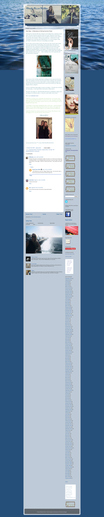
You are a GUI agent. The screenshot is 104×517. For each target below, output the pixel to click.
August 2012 (67, 411)
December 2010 (68, 443)
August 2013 (67, 391)
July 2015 (67, 355)
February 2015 (68, 363)
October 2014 (68, 369)
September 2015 (68, 351)
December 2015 (68, 347)
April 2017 (67, 323)
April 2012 (67, 417)
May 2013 (67, 396)
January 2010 (68, 460)
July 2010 (67, 451)
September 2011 (68, 428)
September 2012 (68, 409)
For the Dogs (33, 263)
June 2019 (67, 283)
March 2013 (67, 399)
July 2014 (67, 374)
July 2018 (67, 299)
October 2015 (68, 350)
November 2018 (68, 292)
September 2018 (68, 296)
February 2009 (68, 478)
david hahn (31, 180)
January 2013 (68, 403)
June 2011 (67, 433)
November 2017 (68, 312)
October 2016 (68, 332)
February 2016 (68, 343)
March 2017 (67, 324)
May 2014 (67, 377)
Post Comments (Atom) (36, 216)
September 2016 (68, 334)
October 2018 (68, 294)
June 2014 (67, 375)
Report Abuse (68, 220)
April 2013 (67, 398)
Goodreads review (34, 95)
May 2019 (67, 284)
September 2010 (68, 447)
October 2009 (68, 465)
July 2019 (67, 281)
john (30, 187)
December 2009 (68, 462)
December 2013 (68, 385)
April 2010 (67, 455)
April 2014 (67, 379)
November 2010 (68, 444)
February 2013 (68, 401)
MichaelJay (56, 511)
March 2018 (67, 305)
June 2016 (67, 337)
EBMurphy (31, 157)
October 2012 (68, 407)
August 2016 (67, 335)
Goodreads (39, 149)
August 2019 (67, 280)
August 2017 (67, 316)
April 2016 (67, 340)
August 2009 (67, 468)
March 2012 (67, 419)
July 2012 (67, 412)
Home (44, 214)
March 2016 (67, 342)
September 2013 (68, 390)
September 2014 (68, 371)
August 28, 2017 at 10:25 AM (37, 187)
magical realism (45, 149)
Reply (30, 164)
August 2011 (67, 430)
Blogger (65, 511)
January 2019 (68, 289)
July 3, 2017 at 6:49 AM (38, 157)
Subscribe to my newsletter (70, 145)
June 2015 (67, 356)
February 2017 (68, 326)
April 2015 (67, 359)
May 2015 (67, 358)
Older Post (59, 214)
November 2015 (68, 348)
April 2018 (67, 304)
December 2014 (68, 366)
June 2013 (67, 395)
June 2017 (67, 320)
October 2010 (68, 446)
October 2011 (68, 427)
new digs (50, 149)
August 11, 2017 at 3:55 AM (39, 180)
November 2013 (68, 387)
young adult (37, 151)
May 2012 (67, 415)
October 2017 (68, 313)
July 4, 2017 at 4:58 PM (47, 169)
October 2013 (68, 388)
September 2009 (68, 467)
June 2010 (67, 452)
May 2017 (67, 321)
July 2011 (67, 431)
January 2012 (68, 422)
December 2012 (68, 404)
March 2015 (67, 361)
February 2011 (68, 439)
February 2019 (68, 288)
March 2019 (67, 286)
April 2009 (67, 475)
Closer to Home (34, 257)
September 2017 (68, 315)
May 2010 (67, 454)
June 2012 (67, 414)
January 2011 (68, 441)
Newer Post (29, 214)
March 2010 (67, 457)
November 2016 (68, 331)
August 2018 (67, 297)
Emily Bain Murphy (32, 149)
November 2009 (68, 463)
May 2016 (67, 339)
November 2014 (68, 367)
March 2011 (67, 438)
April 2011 (67, 436)
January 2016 (68, 345)
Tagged (32, 270)
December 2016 (68, 329)
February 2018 (68, 307)
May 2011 (67, 435)
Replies (31, 167)
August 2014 (67, 372)
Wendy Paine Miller (37, 8)
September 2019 (68, 278)
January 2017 (68, 328)
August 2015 (67, 353)
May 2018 (67, 302)
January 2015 (68, 364)
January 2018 (68, 308)
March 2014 (67, 380)
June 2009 (67, 471)
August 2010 (67, 449)
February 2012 (68, 420)
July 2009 (67, 470)
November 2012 (68, 406)
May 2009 (67, 473)
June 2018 (67, 300)
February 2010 (68, 459)
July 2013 (67, 393)
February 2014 (68, 382)
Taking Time (29, 220)
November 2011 (68, 425)
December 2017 (68, 310)
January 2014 (68, 383)
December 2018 (68, 291)
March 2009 (67, 476)
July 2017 (67, 318)
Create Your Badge (68, 256)
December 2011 (68, 423)
